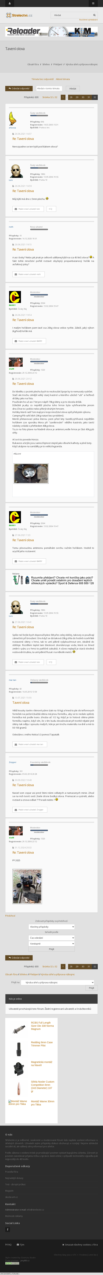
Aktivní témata (63, 79)
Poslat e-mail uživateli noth (28, 274)
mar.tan (12, 680)
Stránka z (49, 97)
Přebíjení (57, 64)
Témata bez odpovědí (43, 79)
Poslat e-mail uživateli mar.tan (29, 744)
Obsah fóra (33, 64)
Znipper (12, 762)
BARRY (12, 305)
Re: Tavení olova (23, 139)
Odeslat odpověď (19, 88)
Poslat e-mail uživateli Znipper (29, 809)
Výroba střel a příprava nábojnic (82, 64)
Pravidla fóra (11, 1171)
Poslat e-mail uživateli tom (27, 209)
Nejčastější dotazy (14, 1178)
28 (71, 97)
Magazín (9, 1190)
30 (83, 97)
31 (89, 97)
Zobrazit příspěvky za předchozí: (51, 925)
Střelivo (46, 64)
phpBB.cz (25, 1260)
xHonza (12, 127)
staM (11, 368)
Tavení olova (15, 48)
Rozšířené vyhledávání (88, 19)
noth (11, 226)
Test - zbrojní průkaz (15, 1184)
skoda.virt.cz (11, 1197)
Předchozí (10, 915)
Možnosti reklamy (14, 1216)
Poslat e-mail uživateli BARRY (28, 341)
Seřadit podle (51, 936)
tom (11, 180)
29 (77, 97)
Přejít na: (15, 982)
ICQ (50, 209)
